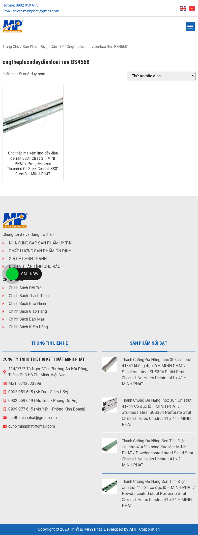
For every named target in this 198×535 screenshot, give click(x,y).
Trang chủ (11, 46)
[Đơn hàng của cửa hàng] (161, 76)
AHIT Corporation (144, 529)
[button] (190, 26)
